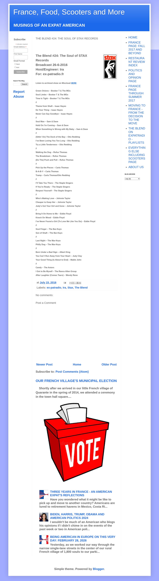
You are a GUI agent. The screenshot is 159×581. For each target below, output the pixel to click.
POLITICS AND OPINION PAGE (135, 76)
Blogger (98, 569)
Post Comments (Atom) (72, 371)
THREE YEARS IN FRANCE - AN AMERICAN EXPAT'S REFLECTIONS (81, 493)
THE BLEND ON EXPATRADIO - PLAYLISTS (136, 135)
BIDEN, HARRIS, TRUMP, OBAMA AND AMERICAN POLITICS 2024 (77, 516)
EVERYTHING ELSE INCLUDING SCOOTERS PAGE (136, 155)
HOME (132, 37)
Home (77, 364)
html (18, 64)
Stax (70, 287)
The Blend (81, 287)
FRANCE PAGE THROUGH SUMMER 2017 (135, 93)
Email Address (20, 47)
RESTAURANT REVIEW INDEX (136, 62)
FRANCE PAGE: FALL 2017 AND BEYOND (136, 48)
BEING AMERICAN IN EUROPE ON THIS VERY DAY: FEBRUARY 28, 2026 (82, 538)
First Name (18, 54)
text (17, 67)
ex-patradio (54, 287)
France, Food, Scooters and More (69, 12)
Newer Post (44, 364)
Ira (64, 287)
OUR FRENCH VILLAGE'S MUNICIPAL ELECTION (76, 381)
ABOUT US (136, 167)
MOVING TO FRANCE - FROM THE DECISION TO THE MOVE (136, 114)
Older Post (109, 364)
